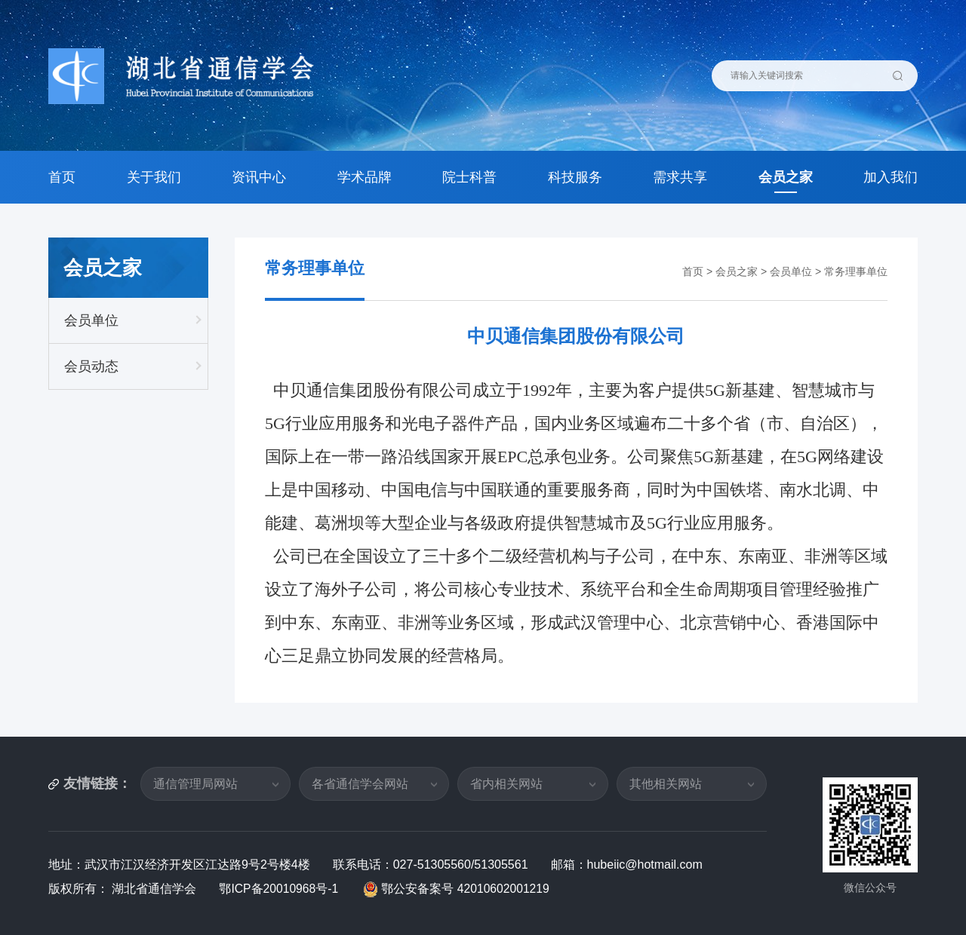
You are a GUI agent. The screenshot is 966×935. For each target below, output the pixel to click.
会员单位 (91, 320)
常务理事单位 (856, 271)
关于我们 (154, 177)
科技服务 (575, 177)
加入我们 (890, 177)
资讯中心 (259, 177)
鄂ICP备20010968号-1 (281, 888)
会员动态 (91, 366)
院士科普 (469, 177)
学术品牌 (364, 177)
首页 (61, 177)
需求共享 (680, 177)
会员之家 (785, 177)
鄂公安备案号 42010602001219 (459, 888)
